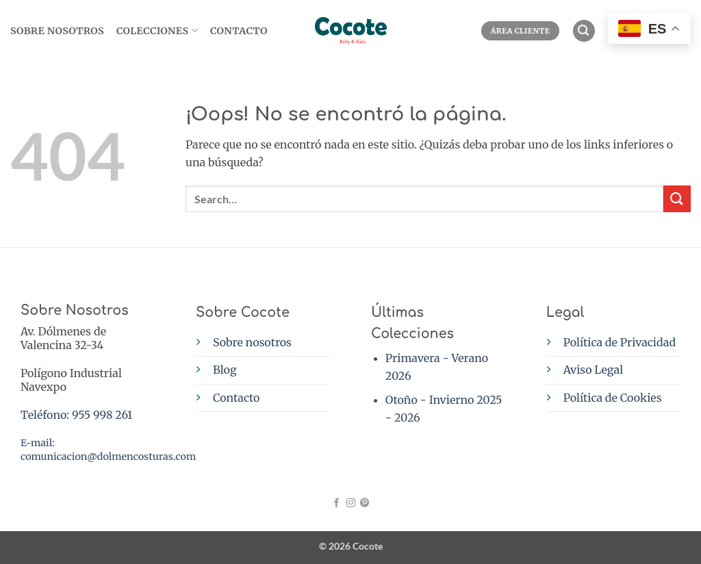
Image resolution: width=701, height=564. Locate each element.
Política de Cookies (612, 398)
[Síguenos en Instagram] (350, 503)
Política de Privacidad (619, 342)
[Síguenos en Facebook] (336, 503)
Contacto (239, 31)
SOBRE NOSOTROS (57, 31)
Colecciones (157, 30)
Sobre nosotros (252, 342)
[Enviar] (677, 198)
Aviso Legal (593, 369)
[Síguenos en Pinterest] (363, 503)
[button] (584, 31)
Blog (225, 369)
